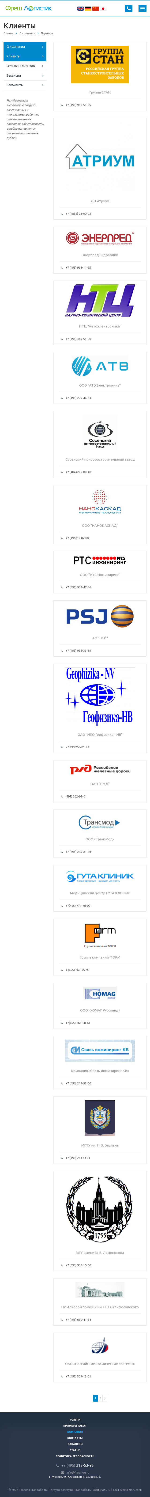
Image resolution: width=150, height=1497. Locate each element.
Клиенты (13, 56)
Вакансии (14, 75)
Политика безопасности (75, 1456)
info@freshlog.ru (78, 1472)
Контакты (75, 1438)
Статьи (75, 1450)
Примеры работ (75, 1425)
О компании (16, 47)
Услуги (75, 1419)
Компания (75, 1431)
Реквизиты (15, 85)
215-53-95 (77, 1465)
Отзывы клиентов (21, 66)
